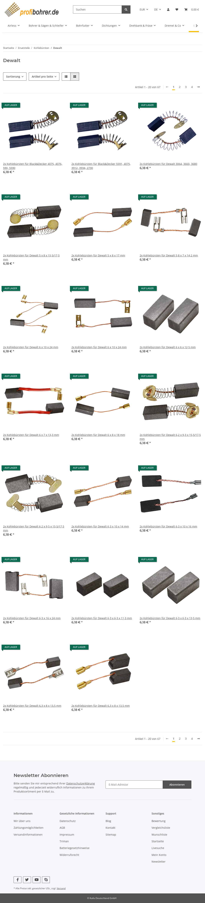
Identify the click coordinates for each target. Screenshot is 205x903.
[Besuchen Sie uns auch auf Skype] (46, 879)
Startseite (158, 841)
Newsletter (159, 861)
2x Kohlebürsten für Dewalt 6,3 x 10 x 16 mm (168, 526)
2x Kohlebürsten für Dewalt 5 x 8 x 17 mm (98, 255)
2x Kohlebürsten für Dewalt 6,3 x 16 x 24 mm (32, 618)
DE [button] (156, 9)
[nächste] (198, 87)
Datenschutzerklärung (80, 783)
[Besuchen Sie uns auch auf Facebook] (17, 879)
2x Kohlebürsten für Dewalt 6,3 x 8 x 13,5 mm (32, 705)
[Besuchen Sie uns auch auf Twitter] (27, 879)
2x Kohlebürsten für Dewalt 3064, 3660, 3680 (168, 164)
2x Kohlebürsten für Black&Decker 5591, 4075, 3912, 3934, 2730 (101, 166)
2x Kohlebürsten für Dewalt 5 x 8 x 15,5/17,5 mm (31, 257)
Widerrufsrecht (69, 855)
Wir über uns (22, 821)
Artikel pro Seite (42, 76)
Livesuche (158, 848)
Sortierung (13, 76)
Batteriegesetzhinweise (74, 848)
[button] (168, 9)
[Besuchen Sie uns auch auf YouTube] (36, 879)
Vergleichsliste (161, 827)
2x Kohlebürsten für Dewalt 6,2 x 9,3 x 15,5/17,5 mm (170, 437)
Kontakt (110, 827)
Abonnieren (177, 784)
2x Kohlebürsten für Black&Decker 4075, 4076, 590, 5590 (32, 166)
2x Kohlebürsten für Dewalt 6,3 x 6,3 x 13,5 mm (170, 618)
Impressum (67, 834)
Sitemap (111, 834)
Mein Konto (159, 855)
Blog (108, 821)
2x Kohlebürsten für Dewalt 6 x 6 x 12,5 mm (168, 347)
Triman (64, 841)
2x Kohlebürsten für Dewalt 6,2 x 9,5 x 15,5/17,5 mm (33, 528)
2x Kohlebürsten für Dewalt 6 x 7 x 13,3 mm (31, 435)
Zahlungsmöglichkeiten (28, 827)
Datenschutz (68, 821)
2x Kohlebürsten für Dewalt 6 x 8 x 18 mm (98, 435)
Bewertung (159, 821)
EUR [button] (142, 9)
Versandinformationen (28, 834)
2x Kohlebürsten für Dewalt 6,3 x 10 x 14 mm (100, 526)
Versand (61, 888)
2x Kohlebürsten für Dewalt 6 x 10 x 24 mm (30, 347)
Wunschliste (159, 834)
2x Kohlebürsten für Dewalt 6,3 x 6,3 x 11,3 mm (101, 618)
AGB (62, 827)
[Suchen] (97, 9)
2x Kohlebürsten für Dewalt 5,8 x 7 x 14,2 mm (169, 255)
